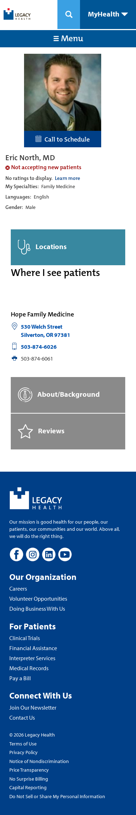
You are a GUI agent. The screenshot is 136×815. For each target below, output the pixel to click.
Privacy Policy (23, 752)
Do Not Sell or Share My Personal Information (57, 796)
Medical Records (28, 668)
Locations (42, 247)
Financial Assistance (33, 648)
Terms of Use (23, 743)
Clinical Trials (24, 638)
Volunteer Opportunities (38, 598)
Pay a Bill (20, 678)
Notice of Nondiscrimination (39, 761)
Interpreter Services (32, 658)
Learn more (67, 178)
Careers (18, 588)
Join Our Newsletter (32, 707)
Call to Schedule (63, 139)
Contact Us (22, 717)
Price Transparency (29, 770)
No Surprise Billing (28, 779)
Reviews (41, 431)
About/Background (59, 394)
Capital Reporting (28, 787)
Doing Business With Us (37, 608)
